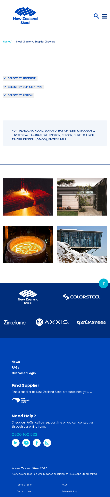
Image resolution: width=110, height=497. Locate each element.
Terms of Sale (24, 484)
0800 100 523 (24, 434)
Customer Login (24, 373)
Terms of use (23, 491)
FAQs (15, 367)
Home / (7, 41)
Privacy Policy (69, 491)
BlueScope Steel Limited (83, 474)
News (16, 362)
